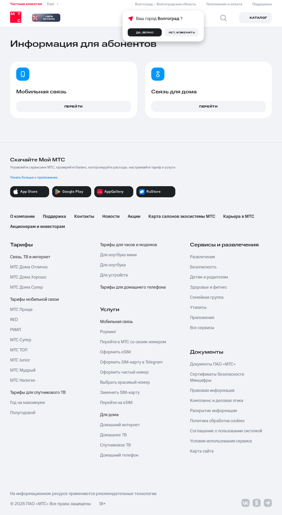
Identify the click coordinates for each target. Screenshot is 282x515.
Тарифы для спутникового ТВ (38, 393)
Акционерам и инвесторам (37, 227)
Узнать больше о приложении (34, 177)
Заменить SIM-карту (120, 393)
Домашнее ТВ (113, 435)
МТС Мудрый (22, 370)
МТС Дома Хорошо (28, 277)
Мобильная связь (116, 322)
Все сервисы (202, 328)
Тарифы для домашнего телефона (133, 287)
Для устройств (114, 275)
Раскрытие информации (213, 411)
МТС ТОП (18, 350)
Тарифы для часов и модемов (128, 245)
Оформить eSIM (115, 352)
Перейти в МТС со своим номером (133, 342)
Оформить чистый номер (124, 372)
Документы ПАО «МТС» (213, 364)
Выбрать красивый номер (125, 382)
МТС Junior (20, 360)
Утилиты (198, 308)
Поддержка (54, 216)
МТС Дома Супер (26, 287)
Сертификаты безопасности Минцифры (217, 377)
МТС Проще (21, 310)
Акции (134, 216)
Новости (111, 216)
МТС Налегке (22, 380)
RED (14, 320)
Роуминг (108, 332)
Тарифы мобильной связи (34, 299)
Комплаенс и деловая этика (216, 401)
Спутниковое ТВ (115, 445)
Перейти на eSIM (116, 403)
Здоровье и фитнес (208, 287)
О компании (22, 216)
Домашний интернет (120, 425)
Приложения (202, 318)
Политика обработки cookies (217, 421)
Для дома (109, 415)
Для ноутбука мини (118, 255)
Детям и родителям (209, 277)
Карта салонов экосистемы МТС (181, 216)
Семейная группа (206, 297)
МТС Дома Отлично (29, 267)
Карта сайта (202, 451)
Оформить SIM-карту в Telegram (131, 362)
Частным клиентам (26, 4)
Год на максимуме (27, 403)
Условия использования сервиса (221, 441)
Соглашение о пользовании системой (226, 431)
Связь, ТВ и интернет (30, 257)
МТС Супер (20, 340)
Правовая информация (212, 391)
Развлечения (202, 257)
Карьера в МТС (238, 216)
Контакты (84, 216)
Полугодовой (22, 413)
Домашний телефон (119, 455)
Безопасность (203, 267)
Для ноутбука (113, 265)
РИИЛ (15, 330)
